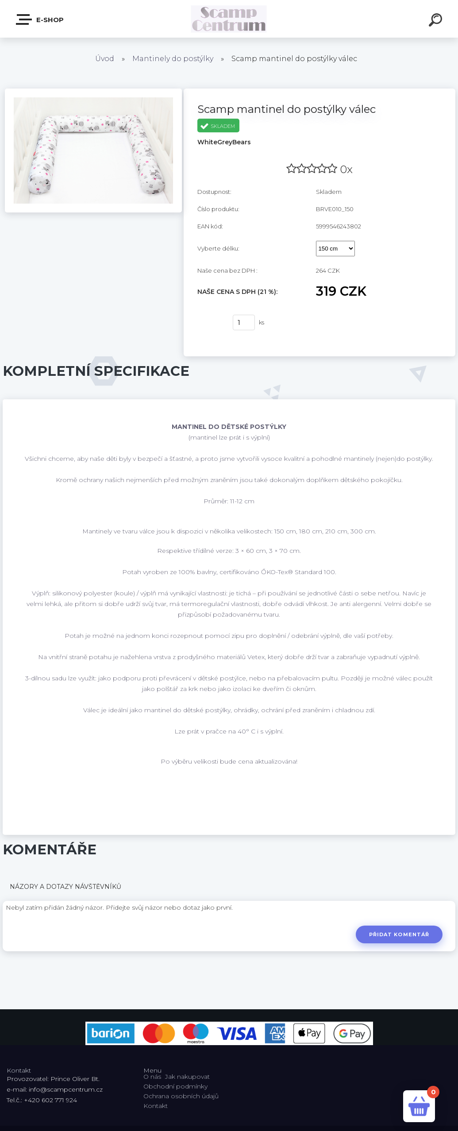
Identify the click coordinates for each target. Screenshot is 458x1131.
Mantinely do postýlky (172, 58)
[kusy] (244, 322)
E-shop (40, 19)
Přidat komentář (399, 934)
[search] (437, 21)
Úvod (104, 58)
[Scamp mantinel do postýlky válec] (93, 92)
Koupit (209, 322)
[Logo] (229, 19)
